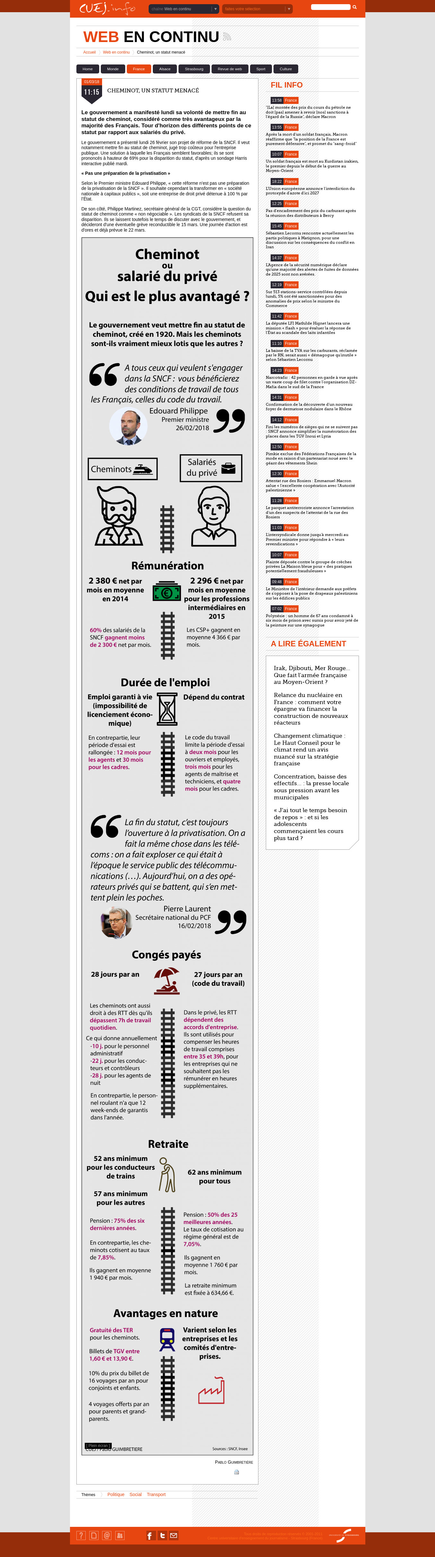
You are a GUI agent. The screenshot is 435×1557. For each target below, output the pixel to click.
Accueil (89, 52)
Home (88, 69)
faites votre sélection (242, 9)
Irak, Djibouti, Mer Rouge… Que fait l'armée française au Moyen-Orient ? (312, 675)
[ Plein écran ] (98, 1445)
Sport (261, 69)
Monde (113, 69)
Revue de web (230, 69)
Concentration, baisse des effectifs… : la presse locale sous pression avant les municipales (311, 787)
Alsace (164, 69)
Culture (286, 69)
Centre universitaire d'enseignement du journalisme (247, 1538)
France (139, 69)
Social (136, 1494)
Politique (116, 1494)
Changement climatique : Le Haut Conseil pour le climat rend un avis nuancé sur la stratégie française (309, 750)
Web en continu (177, 9)
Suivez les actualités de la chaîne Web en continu (227, 36)
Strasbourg (194, 69)
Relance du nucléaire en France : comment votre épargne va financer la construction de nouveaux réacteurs (311, 709)
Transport (156, 1494)
